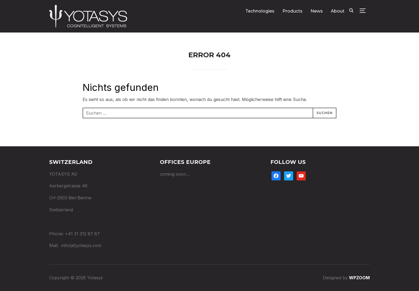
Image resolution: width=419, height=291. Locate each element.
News (317, 11)
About (337, 11)
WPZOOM (359, 277)
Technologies (259, 11)
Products (292, 11)
